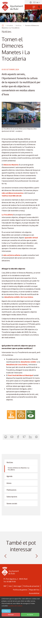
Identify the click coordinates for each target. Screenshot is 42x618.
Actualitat (10, 25)
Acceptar (30, 614)
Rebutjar (11, 614)
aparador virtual (31, 237)
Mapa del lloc (34, 590)
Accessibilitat (34, 593)
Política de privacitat (31, 586)
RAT (5, 586)
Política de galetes (20, 590)
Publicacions (11, 490)
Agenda (9, 476)
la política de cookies (15, 606)
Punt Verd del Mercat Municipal (20, 375)
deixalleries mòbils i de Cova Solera (18, 297)
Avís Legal (17, 586)
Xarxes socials (12, 503)
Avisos (9, 483)
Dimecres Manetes (11, 165)
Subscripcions (12, 496)
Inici (10, 586)
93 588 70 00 (11, 581)
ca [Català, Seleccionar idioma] (38, 2)
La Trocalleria (7, 214)
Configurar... (6, 611)
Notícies (19, 25)
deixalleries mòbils (28, 362)
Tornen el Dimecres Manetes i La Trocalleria (18, 469)
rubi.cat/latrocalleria (11, 255)
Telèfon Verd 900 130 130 (11, 196)
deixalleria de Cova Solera (16, 364)
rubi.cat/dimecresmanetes (12, 193)
